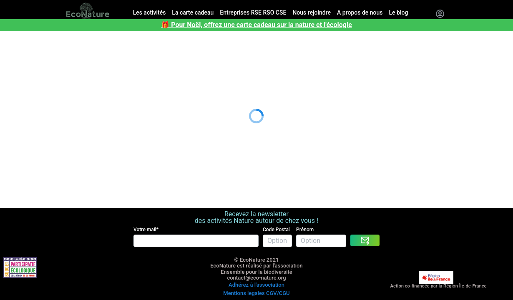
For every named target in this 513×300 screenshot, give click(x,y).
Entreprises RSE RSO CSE (37, 59)
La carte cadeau (24, 49)
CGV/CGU (278, 270)
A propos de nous (26, 80)
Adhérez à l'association (256, 264)
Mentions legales (243, 270)
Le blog (11, 91)
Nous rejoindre (21, 70)
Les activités (18, 39)
